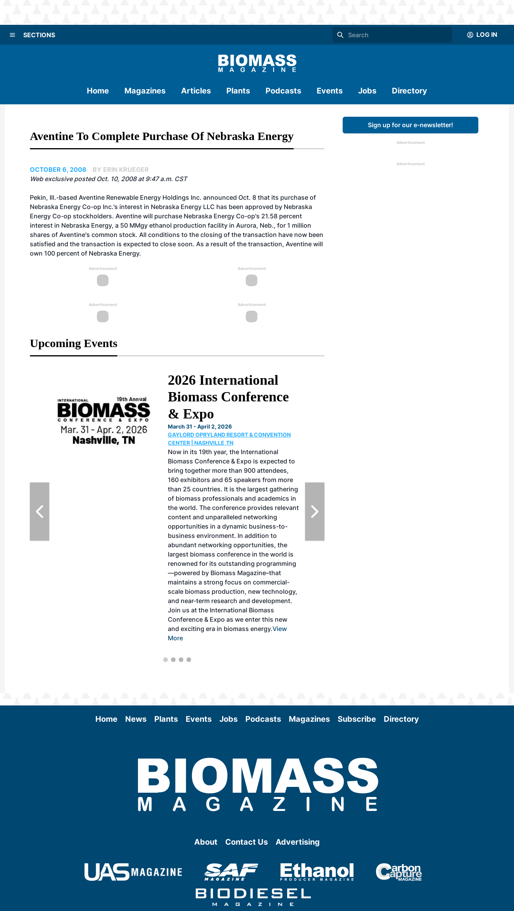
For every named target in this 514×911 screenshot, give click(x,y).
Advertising (298, 842)
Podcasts (283, 90)
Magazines (145, 90)
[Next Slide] (314, 511)
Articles (196, 90)
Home (98, 90)
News (136, 719)
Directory (409, 90)
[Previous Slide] (39, 511)
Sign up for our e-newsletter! (410, 125)
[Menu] (12, 35)
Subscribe (357, 719)
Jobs (367, 90)
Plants (238, 90)
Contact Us (246, 842)
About (205, 842)
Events (330, 90)
